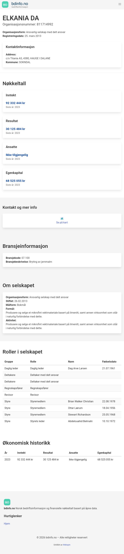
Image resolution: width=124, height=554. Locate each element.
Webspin (66, 545)
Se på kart (62, 222)
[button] (120, 4)
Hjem (7, 523)
